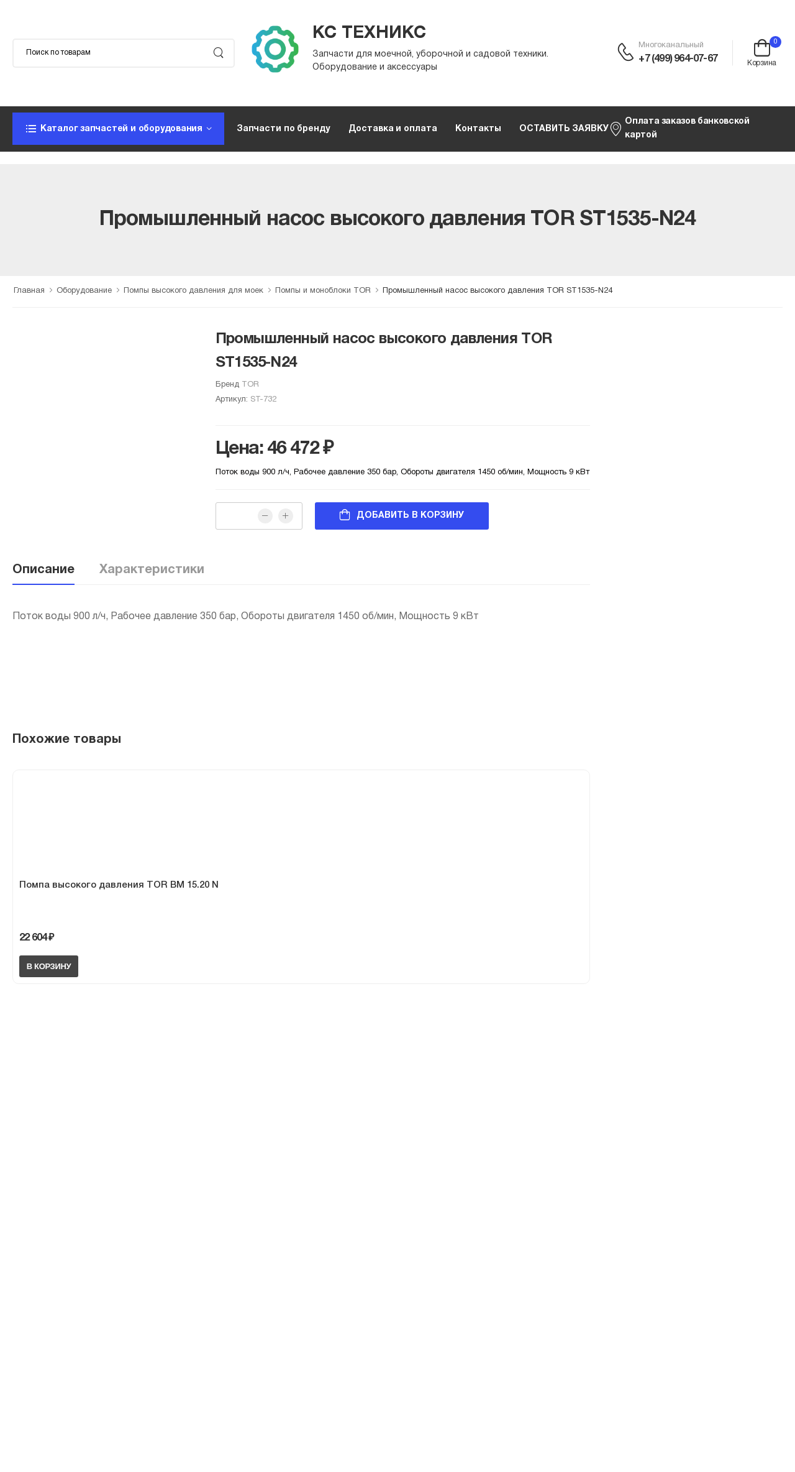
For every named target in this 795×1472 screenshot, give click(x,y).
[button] (118, 129)
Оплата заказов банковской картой (679, 128)
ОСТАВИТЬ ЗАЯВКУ (563, 129)
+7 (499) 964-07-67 (677, 59)
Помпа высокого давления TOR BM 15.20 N (119, 885)
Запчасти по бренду (283, 129)
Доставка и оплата (392, 129)
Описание (43, 570)
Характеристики (151, 570)
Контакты (478, 129)
